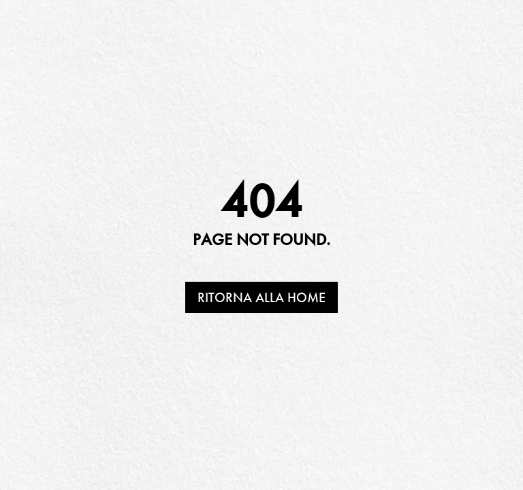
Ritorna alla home (261, 297)
